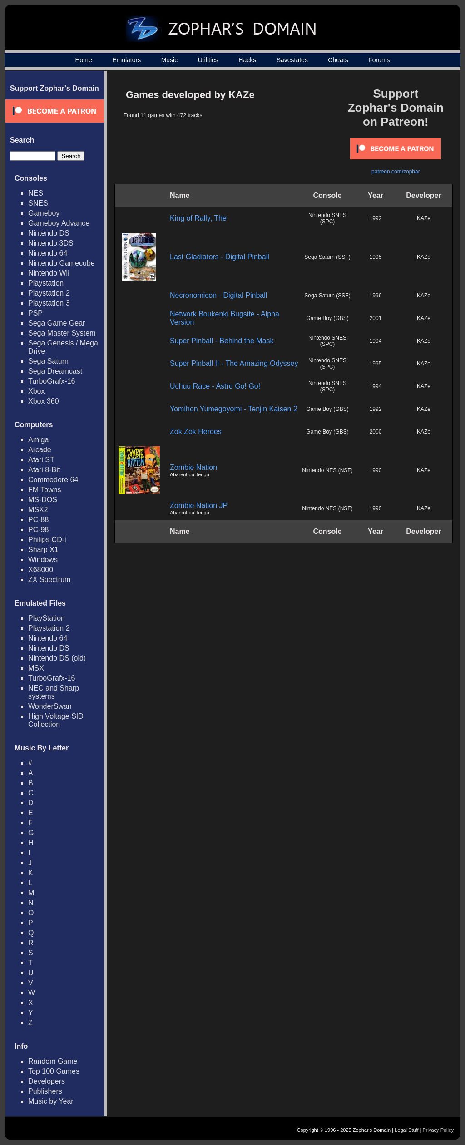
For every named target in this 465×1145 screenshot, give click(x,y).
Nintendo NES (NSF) (327, 470)
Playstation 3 (49, 303)
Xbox (36, 391)
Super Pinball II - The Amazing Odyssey (234, 363)
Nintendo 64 (47, 253)
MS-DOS (42, 499)
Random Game (53, 1061)
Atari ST (41, 460)
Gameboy (43, 213)
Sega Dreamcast (55, 371)
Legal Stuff (406, 1130)
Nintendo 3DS (51, 243)
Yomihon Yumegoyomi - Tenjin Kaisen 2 (233, 409)
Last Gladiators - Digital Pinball (219, 257)
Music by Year (51, 1101)
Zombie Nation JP (199, 505)
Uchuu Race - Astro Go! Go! (215, 386)
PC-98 (38, 529)
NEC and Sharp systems (53, 692)
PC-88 (38, 519)
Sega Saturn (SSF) (327, 257)
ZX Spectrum (49, 579)
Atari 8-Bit (44, 470)
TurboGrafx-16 (51, 381)
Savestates (292, 60)
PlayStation (46, 618)
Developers (46, 1081)
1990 (376, 470)
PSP (35, 313)
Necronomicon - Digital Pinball (218, 295)
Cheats (338, 60)
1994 (376, 341)
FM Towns (44, 490)
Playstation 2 (49, 293)
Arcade (39, 450)
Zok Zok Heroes (196, 431)
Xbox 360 (43, 401)
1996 (376, 295)
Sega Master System (62, 333)
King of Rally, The (198, 218)
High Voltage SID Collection (56, 720)
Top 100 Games (53, 1071)
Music (169, 60)
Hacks (247, 60)
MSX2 (38, 509)
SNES (38, 203)
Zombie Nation (193, 467)
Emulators (126, 60)
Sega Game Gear (56, 323)
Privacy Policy (438, 1130)
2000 (376, 432)
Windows (43, 559)
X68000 (40, 569)
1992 (376, 218)
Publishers (45, 1091)
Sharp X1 (43, 549)
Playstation (46, 283)
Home (83, 60)
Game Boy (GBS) (327, 318)
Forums (379, 60)
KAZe (423, 218)
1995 (376, 257)
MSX (36, 668)
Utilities (208, 60)
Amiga (38, 440)
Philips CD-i (47, 539)
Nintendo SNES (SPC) (327, 218)
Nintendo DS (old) (57, 658)
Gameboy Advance (58, 223)
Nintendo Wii (48, 273)
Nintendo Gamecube (61, 263)
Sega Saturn (48, 361)
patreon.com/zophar (395, 171)
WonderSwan (50, 706)
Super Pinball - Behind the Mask (222, 341)
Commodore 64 (53, 480)
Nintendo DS (48, 233)
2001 (376, 318)
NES (35, 193)
